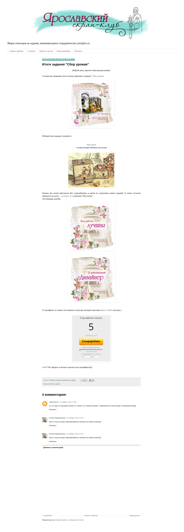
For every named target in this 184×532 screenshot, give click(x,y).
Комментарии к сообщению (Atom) (70, 520)
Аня (44, 367)
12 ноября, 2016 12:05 (67, 402)
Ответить (52, 409)
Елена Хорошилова (57, 418)
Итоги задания (55, 384)
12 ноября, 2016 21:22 (75, 418)
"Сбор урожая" (97, 76)
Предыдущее (135, 515)
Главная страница (16, 51)
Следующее (47, 515)
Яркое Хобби (106, 310)
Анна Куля (91, 144)
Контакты (78, 51)
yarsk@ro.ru (66, 196)
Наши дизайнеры (63, 51)
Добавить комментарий (53, 447)
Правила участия (46, 51)
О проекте (31, 51)
